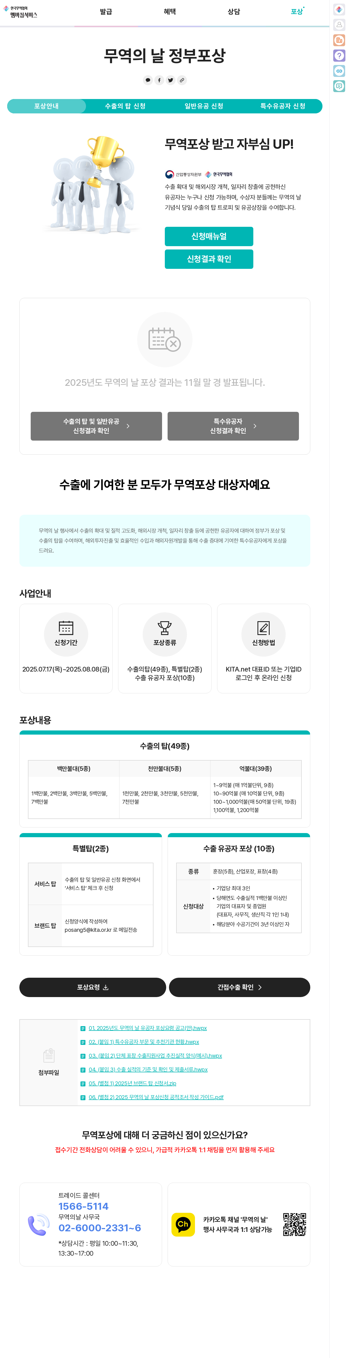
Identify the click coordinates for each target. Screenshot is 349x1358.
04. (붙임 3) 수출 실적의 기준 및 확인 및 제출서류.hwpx (148, 1069)
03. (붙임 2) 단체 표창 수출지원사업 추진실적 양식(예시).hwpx (155, 1055)
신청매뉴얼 (209, 236)
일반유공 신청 (204, 106)
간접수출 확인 (235, 987)
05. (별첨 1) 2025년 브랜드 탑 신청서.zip (132, 1083)
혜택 (170, 11)
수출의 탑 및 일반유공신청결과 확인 (91, 426)
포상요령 (88, 987)
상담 (234, 11)
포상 (297, 11)
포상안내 (46, 106)
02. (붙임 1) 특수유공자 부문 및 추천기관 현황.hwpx (144, 1042)
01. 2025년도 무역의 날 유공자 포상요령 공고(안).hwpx (148, 1028)
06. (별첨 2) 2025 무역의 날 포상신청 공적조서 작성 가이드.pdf (156, 1097)
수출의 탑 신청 (125, 106)
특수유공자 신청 (283, 106)
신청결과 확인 (209, 259)
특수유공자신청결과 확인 (228, 426)
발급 (106, 11)
